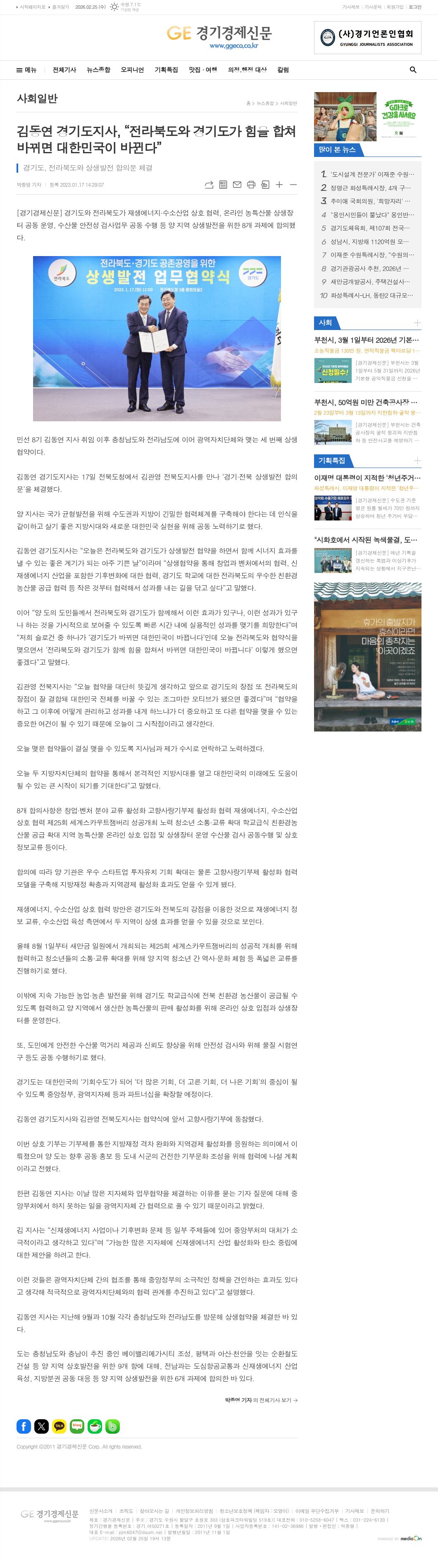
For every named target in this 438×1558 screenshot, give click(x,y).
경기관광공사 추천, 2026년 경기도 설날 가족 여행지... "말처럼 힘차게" (373, 268)
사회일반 (288, 103)
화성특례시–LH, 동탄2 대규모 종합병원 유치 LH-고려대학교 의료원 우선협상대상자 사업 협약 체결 (373, 295)
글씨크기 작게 (293, 184)
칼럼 (283, 69)
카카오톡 (59, 1426)
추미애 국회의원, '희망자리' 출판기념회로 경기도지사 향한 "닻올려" (373, 201)
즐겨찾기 (60, 7)
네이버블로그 (77, 1426)
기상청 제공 (130, 9)
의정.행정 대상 (247, 69)
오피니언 (132, 69)
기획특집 (166, 69)
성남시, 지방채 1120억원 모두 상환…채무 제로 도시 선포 (373, 242)
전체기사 (64, 69)
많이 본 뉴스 (337, 149)
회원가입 (395, 7)
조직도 (126, 1511)
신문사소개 (100, 1511)
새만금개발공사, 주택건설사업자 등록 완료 (373, 282)
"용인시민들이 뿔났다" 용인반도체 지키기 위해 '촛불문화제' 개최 (373, 215)
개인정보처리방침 (194, 1511)
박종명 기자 (29, 184)
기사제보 (351, 7)
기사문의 (372, 7)
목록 (223, 184)
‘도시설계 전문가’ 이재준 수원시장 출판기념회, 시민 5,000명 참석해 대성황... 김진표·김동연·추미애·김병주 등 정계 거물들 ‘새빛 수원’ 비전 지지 (373, 174)
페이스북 (24, 1426)
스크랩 (265, 184)
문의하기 (380, 1511)
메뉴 (30, 69)
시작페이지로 (32, 7)
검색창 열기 (413, 70)
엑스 (41, 1426)
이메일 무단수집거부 (317, 1511)
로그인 (415, 7)
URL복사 (209, 184)
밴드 (112, 1426)
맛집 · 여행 (203, 69)
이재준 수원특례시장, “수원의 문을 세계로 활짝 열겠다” (373, 255)
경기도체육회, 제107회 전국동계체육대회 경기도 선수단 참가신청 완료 (373, 228)
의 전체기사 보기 (258, 1400)
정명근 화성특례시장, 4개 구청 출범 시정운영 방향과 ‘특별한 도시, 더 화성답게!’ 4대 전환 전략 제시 (373, 188)
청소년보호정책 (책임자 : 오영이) (253, 1511)
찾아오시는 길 (154, 1511)
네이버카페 (95, 1426)
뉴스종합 (98, 69)
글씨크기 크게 (279, 184)
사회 (325, 323)
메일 (237, 184)
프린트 (251, 184)
